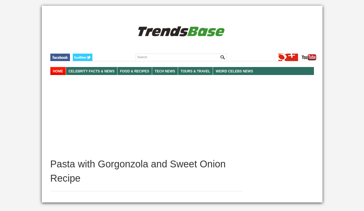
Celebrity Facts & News (92, 71)
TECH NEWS (165, 71)
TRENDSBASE (180, 31)
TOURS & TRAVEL (195, 71)
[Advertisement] (146, 117)
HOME (58, 71)
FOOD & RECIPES (134, 71)
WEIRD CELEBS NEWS (234, 71)
